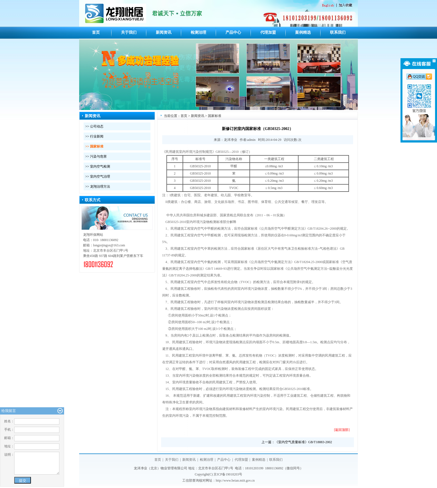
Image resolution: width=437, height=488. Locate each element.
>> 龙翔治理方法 (97, 186)
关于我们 (129, 32)
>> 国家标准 (94, 146)
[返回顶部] (342, 430)
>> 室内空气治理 (97, 176)
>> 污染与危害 (96, 156)
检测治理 (198, 32)
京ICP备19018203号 (227, 474)
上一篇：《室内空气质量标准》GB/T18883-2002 (296, 442)
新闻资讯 (163, 32)
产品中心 (233, 32)
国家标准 (214, 116)
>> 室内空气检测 (97, 166)
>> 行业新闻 (94, 136)
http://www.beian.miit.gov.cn (235, 480)
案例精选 (303, 32)
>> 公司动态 (94, 126)
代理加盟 (268, 32)
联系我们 (338, 32)
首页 (96, 32)
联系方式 (92, 200)
